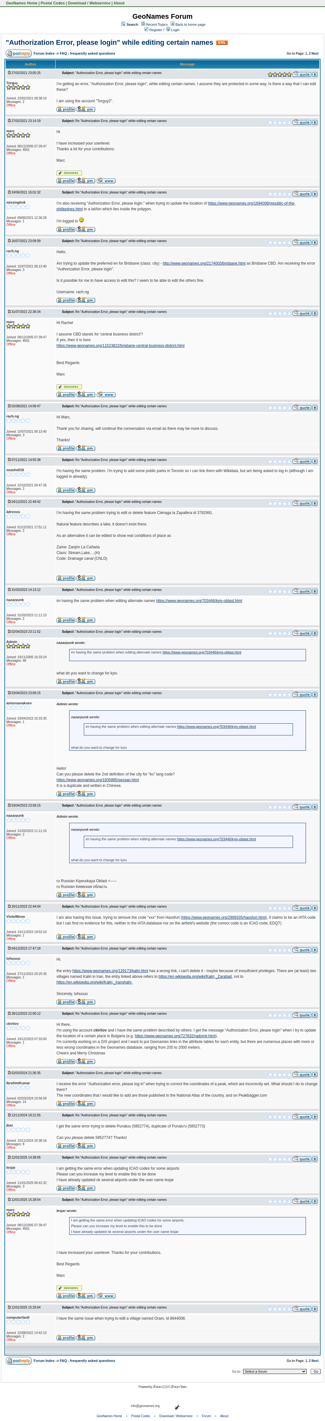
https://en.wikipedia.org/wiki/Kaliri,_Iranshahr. (94, 982)
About (119, 3)
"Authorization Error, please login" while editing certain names (109, 42)
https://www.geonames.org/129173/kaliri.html (110, 971)
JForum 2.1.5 (160, 1387)
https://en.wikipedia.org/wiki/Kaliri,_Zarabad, (196, 976)
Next (315, 53)
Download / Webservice (89, 3)
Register (153, 30)
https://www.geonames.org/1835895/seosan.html (97, 780)
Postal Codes (53, 3)
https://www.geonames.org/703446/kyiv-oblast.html (199, 601)
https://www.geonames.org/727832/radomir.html (175, 1036)
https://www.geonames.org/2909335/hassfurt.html (223, 917)
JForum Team (179, 1387)
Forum (206, 1416)
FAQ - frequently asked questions (87, 53)
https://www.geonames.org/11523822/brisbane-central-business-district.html (120, 345)
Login (173, 30)
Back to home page (191, 24)
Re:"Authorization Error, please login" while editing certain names (121, 121)
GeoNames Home (21, 3)
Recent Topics (157, 24)
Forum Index (45, 53)
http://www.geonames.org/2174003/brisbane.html (204, 263)
